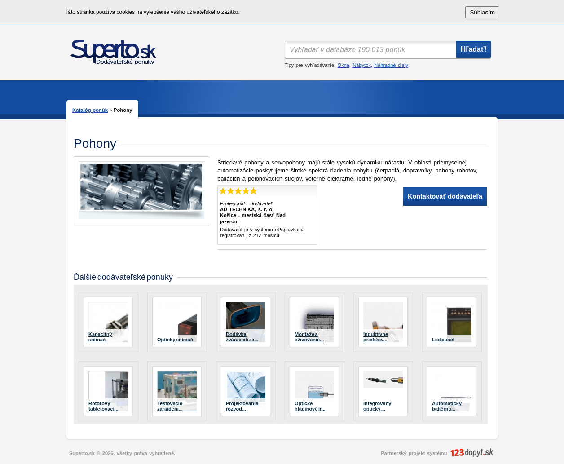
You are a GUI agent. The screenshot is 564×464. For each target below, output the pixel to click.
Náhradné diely (391, 65)
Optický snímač (175, 339)
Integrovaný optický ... (377, 406)
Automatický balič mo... (447, 406)
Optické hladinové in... (311, 406)
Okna (343, 65)
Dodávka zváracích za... (242, 336)
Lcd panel (443, 339)
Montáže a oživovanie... (309, 336)
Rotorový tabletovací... (103, 406)
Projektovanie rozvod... (242, 406)
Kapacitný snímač (100, 336)
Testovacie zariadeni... (170, 406)
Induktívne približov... (375, 336)
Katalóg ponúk (90, 110)
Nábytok (361, 65)
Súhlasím (482, 12)
